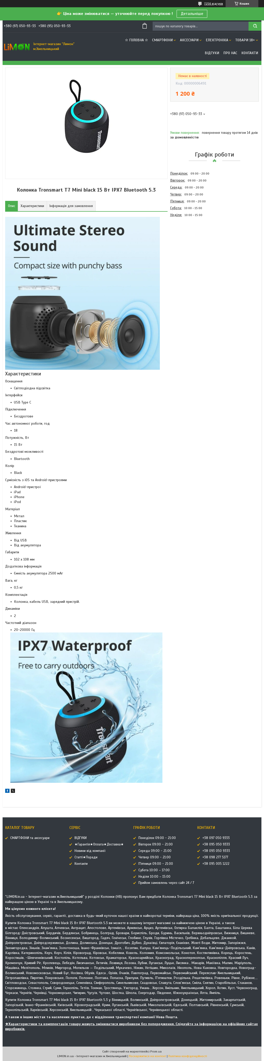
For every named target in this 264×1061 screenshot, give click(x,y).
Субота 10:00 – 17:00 (154, 870)
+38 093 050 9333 (216, 851)
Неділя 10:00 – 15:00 (154, 877)
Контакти (249, 53)
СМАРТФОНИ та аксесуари (30, 838)
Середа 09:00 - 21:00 (154, 851)
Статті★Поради (86, 857)
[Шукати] (255, 26)
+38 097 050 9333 (216, 838)
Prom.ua (156, 1051)
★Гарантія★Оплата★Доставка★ (99, 844)
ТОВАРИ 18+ (245, 40)
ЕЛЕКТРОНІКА (217, 40)
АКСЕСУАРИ (189, 40)
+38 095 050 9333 (216, 844)
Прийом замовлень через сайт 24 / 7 (166, 883)
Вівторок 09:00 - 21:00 (155, 844)
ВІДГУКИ (212, 53)
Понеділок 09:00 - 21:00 (157, 838)
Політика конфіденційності (187, 1056)
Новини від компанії (90, 851)
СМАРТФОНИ (162, 40)
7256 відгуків (213, 3)
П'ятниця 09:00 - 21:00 (155, 864)
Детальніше (192, 13)
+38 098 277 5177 (215, 857)
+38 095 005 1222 (215, 864)
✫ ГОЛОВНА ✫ (136, 40)
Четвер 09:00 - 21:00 (154, 857)
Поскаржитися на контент (147, 1056)
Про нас (230, 53)
